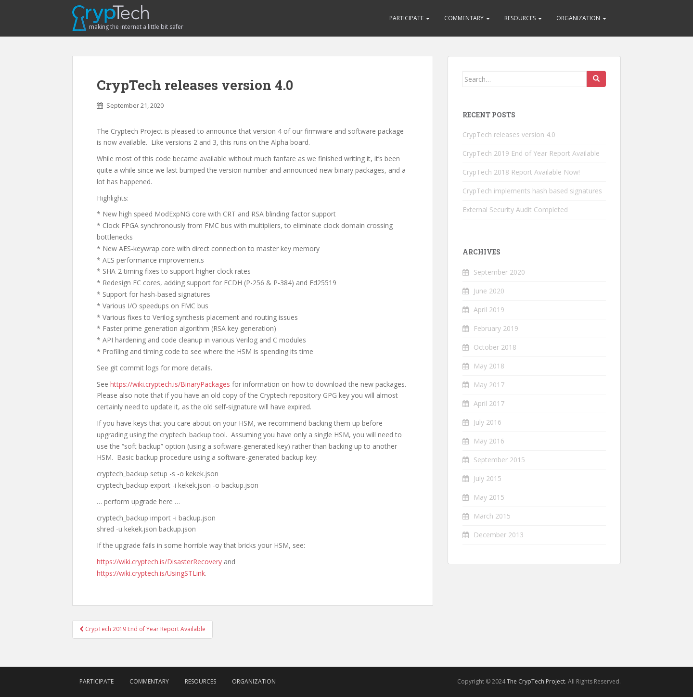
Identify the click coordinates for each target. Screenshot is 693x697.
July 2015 (487, 478)
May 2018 (489, 365)
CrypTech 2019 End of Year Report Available (142, 629)
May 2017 (489, 384)
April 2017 (489, 403)
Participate (409, 18)
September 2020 (499, 272)
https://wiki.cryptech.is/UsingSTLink (151, 573)
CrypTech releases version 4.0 (508, 134)
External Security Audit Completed (515, 209)
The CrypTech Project (536, 681)
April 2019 (489, 309)
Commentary (467, 18)
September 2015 (499, 459)
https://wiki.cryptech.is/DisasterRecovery (159, 561)
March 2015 (492, 515)
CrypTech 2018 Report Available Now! (521, 172)
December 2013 (499, 534)
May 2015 (489, 497)
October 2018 (495, 347)
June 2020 (489, 290)
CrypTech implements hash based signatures (532, 190)
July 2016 (487, 422)
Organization (581, 18)
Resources (523, 18)
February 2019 (496, 328)
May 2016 (489, 440)
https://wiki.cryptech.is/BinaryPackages (170, 384)
